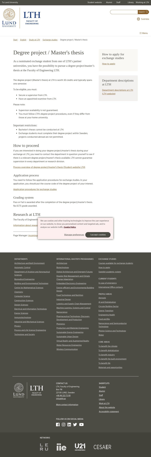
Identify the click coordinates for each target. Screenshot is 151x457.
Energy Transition (106, 310)
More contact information (67, 404)
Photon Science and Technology (112, 331)
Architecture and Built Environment (29, 263)
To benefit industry (107, 355)
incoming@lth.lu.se (37, 235)
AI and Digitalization (107, 302)
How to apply (108, 64)
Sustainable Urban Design (67, 336)
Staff (118, 2)
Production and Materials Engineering (72, 328)
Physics (17, 326)
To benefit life (104, 363)
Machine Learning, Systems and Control (73, 308)
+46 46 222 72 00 (63, 395)
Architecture (61, 263)
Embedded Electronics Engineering (71, 283)
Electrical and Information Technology (30, 309)
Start (15, 40)
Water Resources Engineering (69, 345)
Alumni (109, 2)
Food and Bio (104, 319)
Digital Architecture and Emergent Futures (74, 272)
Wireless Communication (67, 349)
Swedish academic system (110, 272)
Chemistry (18, 292)
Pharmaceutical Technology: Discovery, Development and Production (73, 318)
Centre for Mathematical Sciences (28, 287)
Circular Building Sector (108, 306)
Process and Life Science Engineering (30, 330)
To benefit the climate (108, 346)
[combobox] (124, 12)
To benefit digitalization (109, 350)
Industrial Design (63, 299)
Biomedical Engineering (24, 279)
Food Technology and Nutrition (69, 295)
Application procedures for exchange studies (35, 189)
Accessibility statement (109, 411)
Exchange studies (50, 40)
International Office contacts (111, 287)
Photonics (60, 324)
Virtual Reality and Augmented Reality (72, 341)
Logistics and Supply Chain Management (73, 303)
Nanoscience (61, 312)
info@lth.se (61, 398)
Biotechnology (62, 267)
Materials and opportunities (110, 367)
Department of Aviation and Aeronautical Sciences (32, 273)
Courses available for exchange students (116, 263)
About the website (107, 407)
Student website (94, 2)
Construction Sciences (23, 300)
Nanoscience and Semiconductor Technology (113, 325)
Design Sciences (21, 305)
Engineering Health (107, 315)
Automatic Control (22, 267)
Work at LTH (104, 403)
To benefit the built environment (113, 359)
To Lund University (10, 2)
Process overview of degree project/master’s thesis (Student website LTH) (49, 167)
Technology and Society (24, 334)
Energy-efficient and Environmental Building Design (75, 289)
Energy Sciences (21, 313)
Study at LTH (34, 40)
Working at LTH (142, 2)
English (23, 40)
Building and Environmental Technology (31, 283)
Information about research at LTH (30, 225)
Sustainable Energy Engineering (69, 332)
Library (131, 2)
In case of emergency (108, 283)
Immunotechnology (22, 317)
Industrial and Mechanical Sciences (29, 322)
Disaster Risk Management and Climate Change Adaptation (73, 278)
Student (102, 387)
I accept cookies (98, 235)
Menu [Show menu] (144, 33)
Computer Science (22, 296)
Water (101, 335)
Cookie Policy (70, 227)
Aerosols (102, 298)
